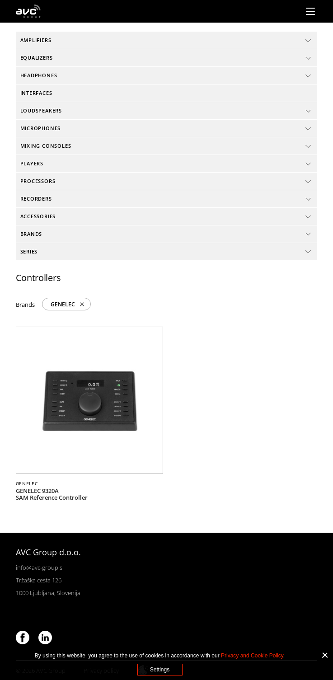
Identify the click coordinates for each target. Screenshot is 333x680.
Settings (159, 669)
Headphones (38, 75)
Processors (38, 181)
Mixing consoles (45, 145)
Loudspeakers (41, 110)
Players (32, 163)
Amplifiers (36, 40)
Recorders (36, 198)
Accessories (38, 216)
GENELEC (63, 304)
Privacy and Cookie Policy (252, 655)
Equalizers (36, 57)
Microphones (40, 128)
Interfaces (36, 92)
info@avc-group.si (40, 567)
